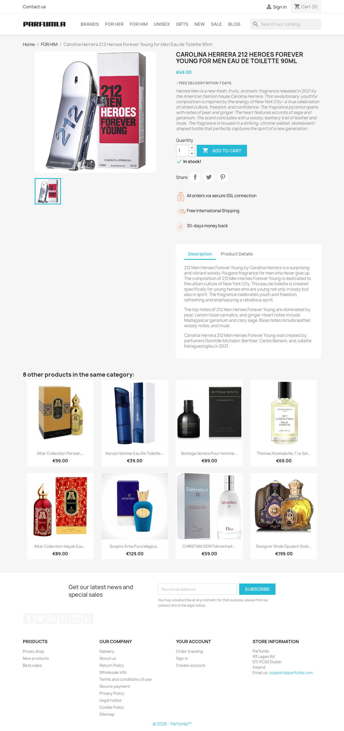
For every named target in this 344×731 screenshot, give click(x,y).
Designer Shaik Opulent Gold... (284, 546)
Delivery (106, 651)
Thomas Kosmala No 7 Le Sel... (284, 453)
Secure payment (114, 686)
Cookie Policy (111, 707)
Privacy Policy (111, 693)
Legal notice (110, 700)
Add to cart (221, 150)
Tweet (208, 177)
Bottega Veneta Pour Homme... (209, 453)
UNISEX (162, 24)
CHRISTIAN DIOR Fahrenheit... (209, 546)
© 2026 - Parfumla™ (172, 724)
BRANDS (90, 24)
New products (36, 658)
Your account (193, 641)
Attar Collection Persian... (60, 453)
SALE (216, 24)
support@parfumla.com (291, 672)
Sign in (182, 658)
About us (107, 658)
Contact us (34, 7)
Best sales (32, 665)
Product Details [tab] (237, 254)
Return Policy (111, 665)
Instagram (76, 618)
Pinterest (222, 177)
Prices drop (33, 651)
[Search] (285, 24)
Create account (190, 665)
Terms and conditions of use (125, 679)
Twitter (40, 618)
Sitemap (106, 714)
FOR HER (114, 24)
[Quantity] (182, 151)
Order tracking (189, 651)
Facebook (28, 618)
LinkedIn (88, 618)
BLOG (234, 24)
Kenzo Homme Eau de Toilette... (135, 453)
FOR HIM (139, 24)
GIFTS (182, 24)
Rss (52, 618)
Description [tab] (200, 254)
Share (195, 177)
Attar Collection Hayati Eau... (60, 546)
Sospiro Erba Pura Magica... (135, 546)
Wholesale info (113, 672)
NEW (200, 24)
